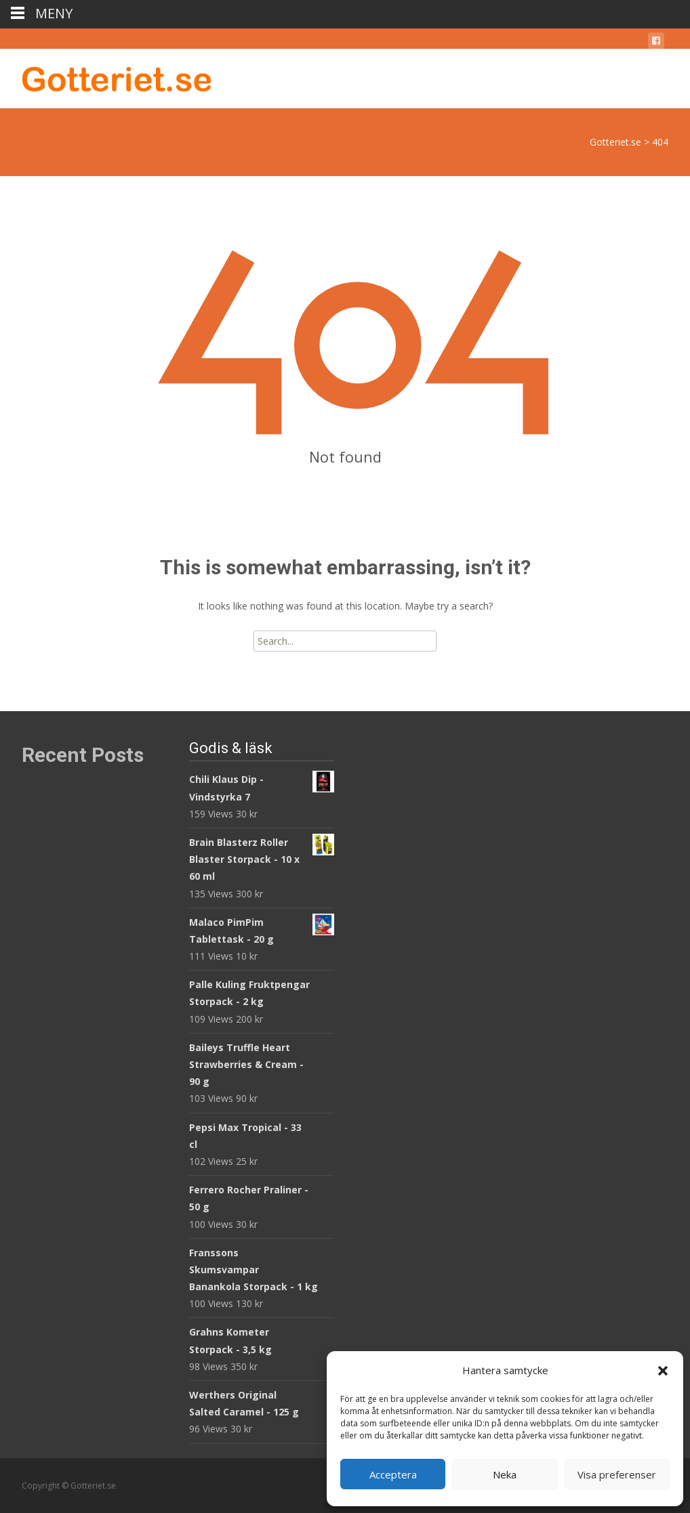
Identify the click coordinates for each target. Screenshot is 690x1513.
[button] (663, 1371)
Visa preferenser (616, 1474)
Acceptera (393, 1474)
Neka (504, 1474)
